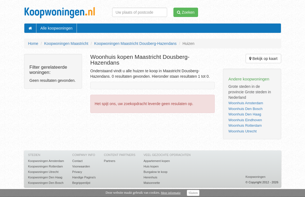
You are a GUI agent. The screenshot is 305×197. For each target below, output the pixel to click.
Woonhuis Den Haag (244, 114)
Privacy (77, 171)
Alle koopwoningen (56, 28)
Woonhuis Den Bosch (245, 109)
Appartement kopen (157, 161)
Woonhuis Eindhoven (245, 120)
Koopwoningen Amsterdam (46, 161)
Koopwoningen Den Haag (45, 177)
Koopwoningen (255, 176)
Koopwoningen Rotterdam (45, 166)
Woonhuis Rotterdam (245, 125)
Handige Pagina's (84, 177)
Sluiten (193, 193)
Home (33, 43)
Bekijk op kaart (263, 58)
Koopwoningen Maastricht (66, 43)
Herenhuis (150, 177)
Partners (109, 161)
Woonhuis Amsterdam (245, 103)
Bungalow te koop (155, 171)
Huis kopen (151, 166)
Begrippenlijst (81, 182)
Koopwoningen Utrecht (43, 171)
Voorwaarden (81, 166)
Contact (77, 161)
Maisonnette (152, 182)
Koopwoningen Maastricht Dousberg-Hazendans (135, 43)
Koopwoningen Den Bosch (46, 182)
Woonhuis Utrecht (242, 131)
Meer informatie (171, 192)
